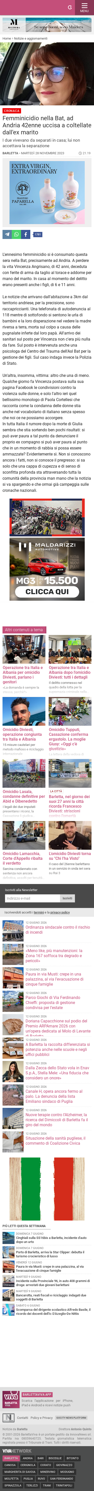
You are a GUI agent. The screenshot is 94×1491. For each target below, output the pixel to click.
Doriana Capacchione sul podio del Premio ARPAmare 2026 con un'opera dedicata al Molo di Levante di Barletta (58, 1029)
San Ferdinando (61, 1478)
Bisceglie (55, 1458)
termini (39, 912)
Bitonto (73, 1458)
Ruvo (41, 1478)
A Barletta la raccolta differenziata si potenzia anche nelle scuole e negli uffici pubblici (58, 1049)
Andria (28, 1458)
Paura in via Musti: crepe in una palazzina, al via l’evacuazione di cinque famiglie (54, 979)
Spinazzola (13, 1485)
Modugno (67, 1472)
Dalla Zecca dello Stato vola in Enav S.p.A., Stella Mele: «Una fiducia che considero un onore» (57, 1073)
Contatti (22, 1418)
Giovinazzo (64, 1465)
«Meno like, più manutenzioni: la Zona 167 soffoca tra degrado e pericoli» (54, 955)
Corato (45, 1465)
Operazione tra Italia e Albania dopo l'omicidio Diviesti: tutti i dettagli (69, 672)
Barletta (11, 1458)
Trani (47, 1485)
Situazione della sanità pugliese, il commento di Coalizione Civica (55, 1141)
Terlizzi (32, 1485)
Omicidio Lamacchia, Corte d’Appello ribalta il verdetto (23, 858)
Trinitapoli (64, 1485)
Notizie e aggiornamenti (30, 38)
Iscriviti (67, 898)
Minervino (47, 1472)
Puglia (28, 1478)
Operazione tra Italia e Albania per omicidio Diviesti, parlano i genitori (23, 674)
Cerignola (28, 1465)
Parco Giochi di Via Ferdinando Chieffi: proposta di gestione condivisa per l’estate (53, 1002)
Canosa (10, 1465)
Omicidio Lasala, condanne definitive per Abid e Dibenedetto (24, 796)
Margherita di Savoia (20, 1472)
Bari (41, 1458)
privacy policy (60, 912)
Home (7, 38)
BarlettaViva (28, 7)
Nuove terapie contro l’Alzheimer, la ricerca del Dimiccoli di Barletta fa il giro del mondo (57, 1119)
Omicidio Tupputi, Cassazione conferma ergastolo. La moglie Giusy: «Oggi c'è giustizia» (68, 739)
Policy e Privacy (42, 1418)
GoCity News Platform (71, 1417)
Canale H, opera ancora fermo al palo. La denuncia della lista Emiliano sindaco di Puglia (54, 1096)
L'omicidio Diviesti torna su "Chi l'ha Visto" (70, 856)
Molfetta (12, 1478)
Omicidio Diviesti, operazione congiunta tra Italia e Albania (22, 734)
